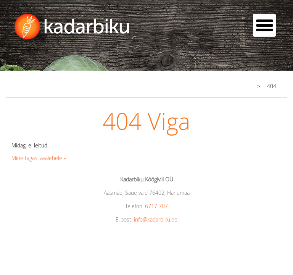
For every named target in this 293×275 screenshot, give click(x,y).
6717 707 (156, 206)
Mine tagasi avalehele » (38, 158)
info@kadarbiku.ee (155, 219)
